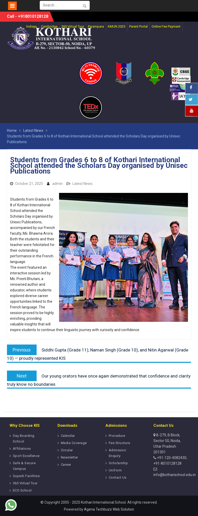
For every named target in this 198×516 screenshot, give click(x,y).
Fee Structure (119, 443)
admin (57, 184)
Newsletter (69, 457)
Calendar (68, 436)
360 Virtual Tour (25, 483)
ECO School (22, 490)
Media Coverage (74, 443)
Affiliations (22, 449)
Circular (67, 450)
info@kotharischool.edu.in (174, 475)
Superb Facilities (26, 476)
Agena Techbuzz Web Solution (109, 509)
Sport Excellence (26, 456)
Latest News (82, 184)
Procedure (117, 436)
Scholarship (118, 463)
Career (66, 464)
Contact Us (118, 477)
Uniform (115, 470)
